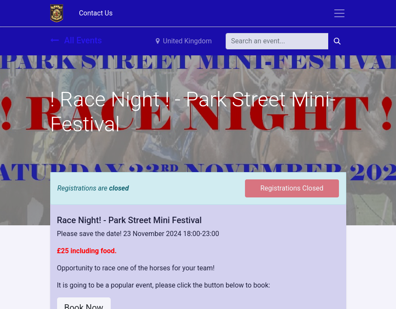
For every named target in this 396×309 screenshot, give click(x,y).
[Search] (337, 41)
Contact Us (96, 13)
